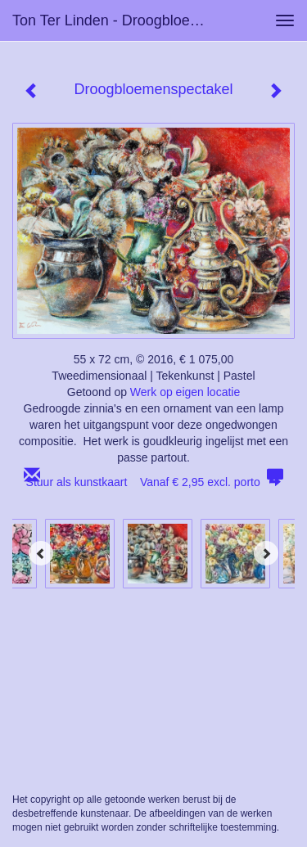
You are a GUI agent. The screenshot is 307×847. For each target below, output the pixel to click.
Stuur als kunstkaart (154, 482)
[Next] (266, 553)
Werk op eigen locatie (185, 392)
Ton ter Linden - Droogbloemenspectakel (117, 20)
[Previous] (41, 553)
